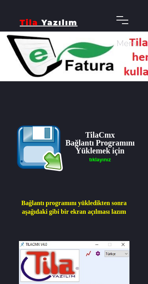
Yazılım (48, 22)
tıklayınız (100, 160)
